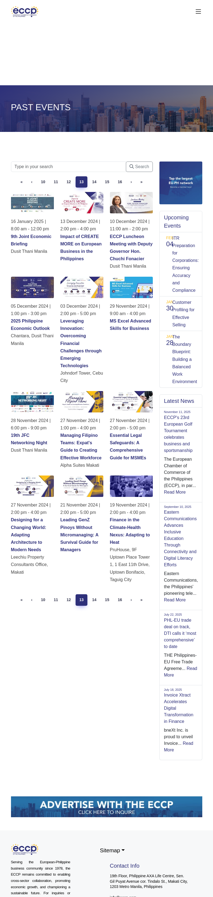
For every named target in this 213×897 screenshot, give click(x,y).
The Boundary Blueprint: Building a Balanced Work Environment (184, 359)
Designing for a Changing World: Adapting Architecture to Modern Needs (28, 534)
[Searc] (68, 167)
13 (81, 182)
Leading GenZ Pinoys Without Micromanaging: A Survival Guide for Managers (79, 534)
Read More (175, 492)
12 (69, 182)
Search (139, 166)
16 (120, 182)
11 (56, 182)
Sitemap (110, 850)
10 (43, 182)
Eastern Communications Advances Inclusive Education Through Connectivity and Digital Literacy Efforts (180, 538)
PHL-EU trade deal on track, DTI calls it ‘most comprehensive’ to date (180, 633)
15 (107, 182)
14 (94, 182)
